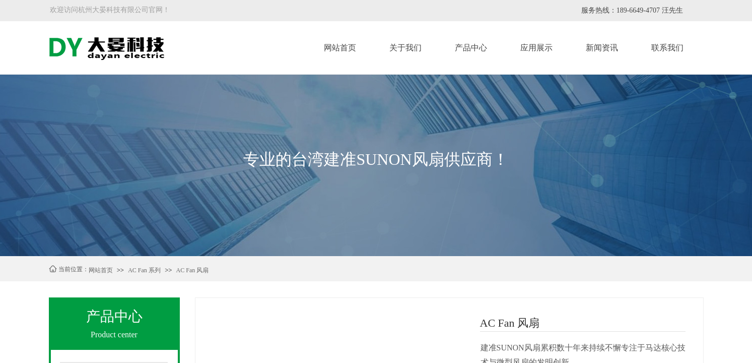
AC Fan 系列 (144, 270)
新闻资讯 (602, 47)
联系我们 (667, 47)
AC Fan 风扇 (192, 270)
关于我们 (405, 47)
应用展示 (536, 47)
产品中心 (471, 47)
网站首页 (340, 47)
